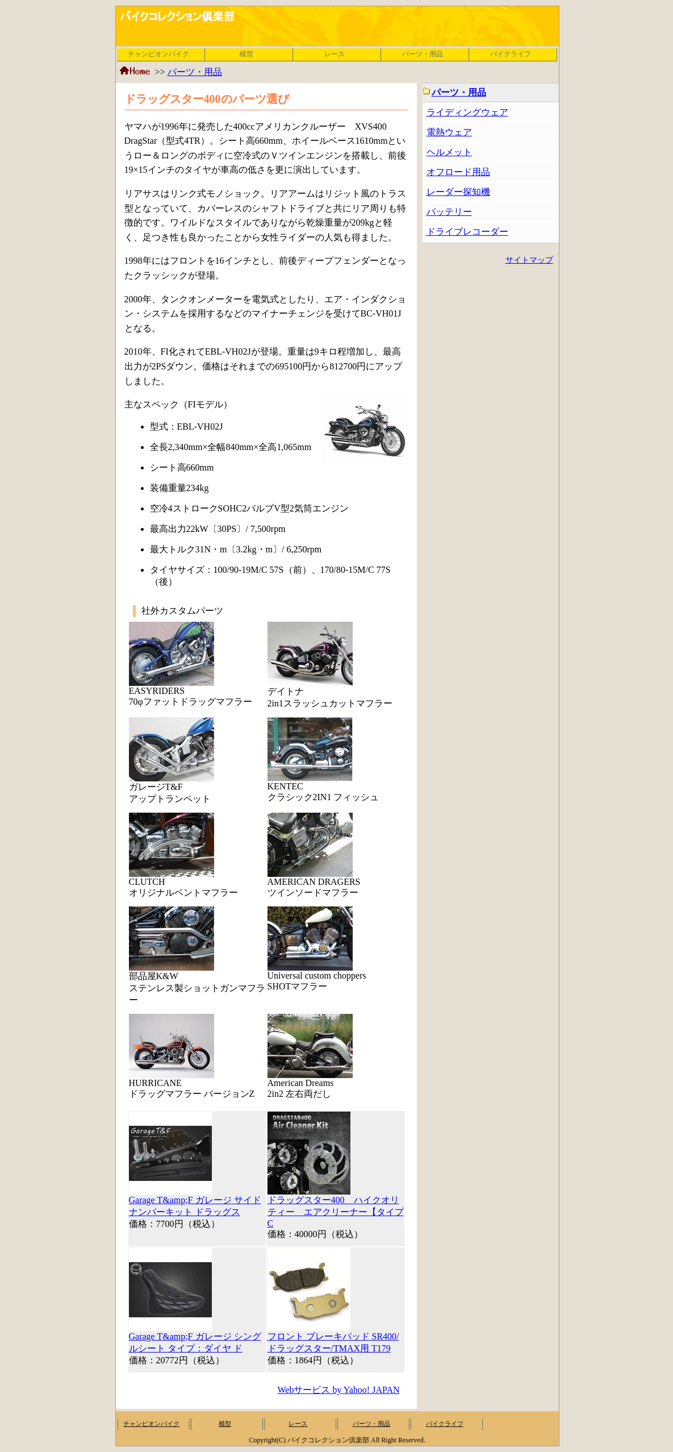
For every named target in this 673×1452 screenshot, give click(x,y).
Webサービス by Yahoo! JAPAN (338, 1390)
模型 (246, 54)
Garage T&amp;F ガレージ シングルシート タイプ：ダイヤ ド (195, 1338)
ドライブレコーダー (467, 231)
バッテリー (449, 212)
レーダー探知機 (458, 192)
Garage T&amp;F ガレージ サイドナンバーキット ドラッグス (195, 1202)
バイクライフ (510, 54)
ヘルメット (449, 152)
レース (334, 54)
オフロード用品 (458, 172)
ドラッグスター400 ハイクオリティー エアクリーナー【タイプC (335, 1207)
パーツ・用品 (422, 54)
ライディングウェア (467, 112)
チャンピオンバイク (158, 54)
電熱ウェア (449, 132)
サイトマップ (529, 259)
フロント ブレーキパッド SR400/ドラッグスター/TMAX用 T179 (333, 1338)
